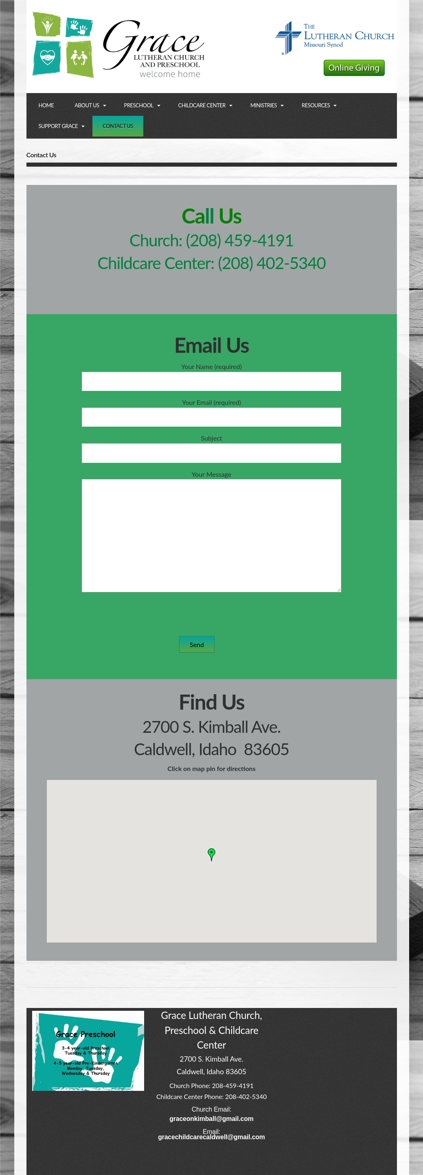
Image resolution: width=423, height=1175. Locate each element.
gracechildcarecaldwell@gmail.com (211, 1137)
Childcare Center (202, 105)
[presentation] (218, 614)
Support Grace (58, 126)
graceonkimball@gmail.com (211, 1118)
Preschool (138, 105)
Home (46, 105)
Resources (316, 105)
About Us (87, 105)
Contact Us (118, 126)
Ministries (263, 105)
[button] (211, 854)
